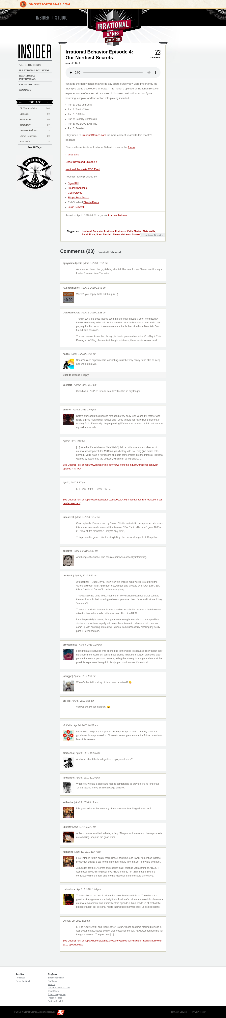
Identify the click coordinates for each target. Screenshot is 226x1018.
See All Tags (35, 147)
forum (131, 147)
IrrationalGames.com (94, 135)
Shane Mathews (122, 234)
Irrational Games (113, 27)
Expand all (103, 252)
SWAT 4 (51, 984)
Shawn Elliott (139, 234)
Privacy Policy (199, 1012)
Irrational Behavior (117, 215)
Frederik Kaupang (77, 188)
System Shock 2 (55, 1001)
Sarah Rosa (88, 234)
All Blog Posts (30, 64)
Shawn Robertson (28, 136)
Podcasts (20, 977)
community (25, 124)
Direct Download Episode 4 (81, 161)
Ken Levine (25, 119)
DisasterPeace (91, 202)
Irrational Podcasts (115, 231)
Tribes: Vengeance (57, 994)
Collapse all (115, 252)
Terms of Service (179, 1012)
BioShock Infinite (28, 108)
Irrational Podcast (34, 173)
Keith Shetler (134, 231)
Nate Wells (149, 231)
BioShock (24, 113)
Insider (42, 17)
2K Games (62, 1013)
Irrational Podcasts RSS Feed (83, 169)
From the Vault (30, 84)
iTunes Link (72, 154)
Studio (63, 17)
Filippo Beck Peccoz (78, 197)
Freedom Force (55, 998)
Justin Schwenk (76, 207)
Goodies (25, 89)
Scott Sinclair (104, 234)
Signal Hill (73, 183)
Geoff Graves (75, 192)
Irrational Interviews (27, 77)
